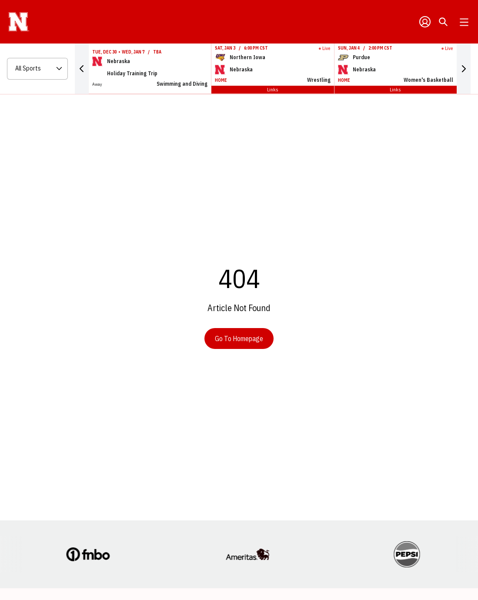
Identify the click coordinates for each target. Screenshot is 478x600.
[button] (82, 69)
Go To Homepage (239, 338)
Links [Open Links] (272, 89)
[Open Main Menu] (464, 22)
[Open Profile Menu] (425, 21)
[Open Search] (443, 21)
